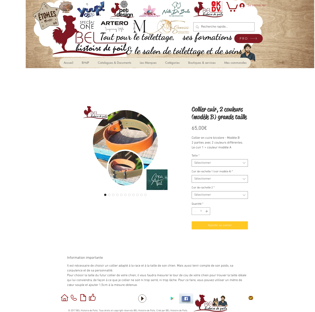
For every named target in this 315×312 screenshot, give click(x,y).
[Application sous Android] (172, 298)
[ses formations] (212, 36)
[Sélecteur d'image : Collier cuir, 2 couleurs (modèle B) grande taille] (105, 195)
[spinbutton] (201, 211)
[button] (231, 6)
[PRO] (248, 38)
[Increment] (207, 211)
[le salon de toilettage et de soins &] (188, 50)
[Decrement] (194, 211)
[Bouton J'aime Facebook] (157, 299)
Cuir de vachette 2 (203, 187)
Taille (195, 155)
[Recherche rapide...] (223, 27)
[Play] (142, 298)
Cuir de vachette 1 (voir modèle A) (212, 171)
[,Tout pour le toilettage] (141, 36)
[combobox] (220, 163)
